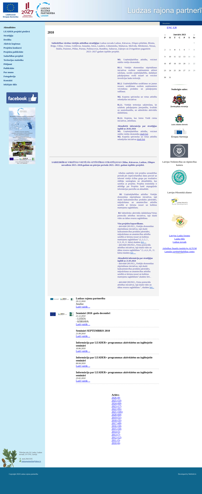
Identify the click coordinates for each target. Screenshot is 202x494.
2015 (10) (116, 429)
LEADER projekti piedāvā (17, 31)
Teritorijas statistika (14, 60)
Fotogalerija (10, 76)
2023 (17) (116, 406)
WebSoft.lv (192, 474)
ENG (170, 27)
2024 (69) (116, 403)
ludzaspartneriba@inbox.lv (31, 461)
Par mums (9, 72)
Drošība (7, 39)
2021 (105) (117, 412)
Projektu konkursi (13, 47)
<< (165, 35)
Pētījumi (8, 64)
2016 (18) (116, 426)
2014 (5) (116, 432)
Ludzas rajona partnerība (90, 298)
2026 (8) (116, 397)
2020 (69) (116, 414)
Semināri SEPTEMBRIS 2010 (93, 330)
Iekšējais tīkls (10, 84)
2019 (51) (116, 417)
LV (175, 27)
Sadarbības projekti (13, 56)
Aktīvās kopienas (12, 43)
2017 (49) (116, 423)
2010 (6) (116, 443)
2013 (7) (116, 434)
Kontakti (8, 80)
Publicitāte (9, 68)
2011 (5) (116, 440)
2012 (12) (116, 437)
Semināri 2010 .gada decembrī (93, 313)
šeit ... (143, 242)
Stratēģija (8, 35)
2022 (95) (116, 409)
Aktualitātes (10, 27)
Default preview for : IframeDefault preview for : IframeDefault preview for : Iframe (82, 105)
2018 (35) (116, 420)
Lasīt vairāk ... (83, 307)
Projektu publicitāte (13, 52)
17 (170, 63)
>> (194, 35)
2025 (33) (116, 400)
